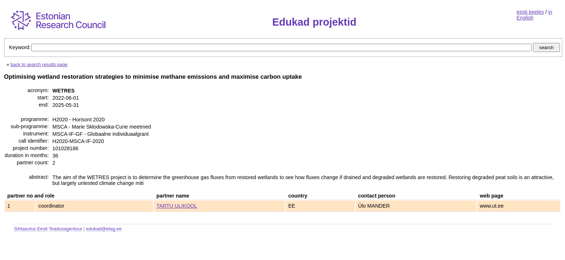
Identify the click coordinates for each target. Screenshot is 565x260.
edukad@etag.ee (104, 228)
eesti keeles (530, 12)
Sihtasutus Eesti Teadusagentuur (48, 228)
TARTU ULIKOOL (176, 206)
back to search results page (38, 64)
